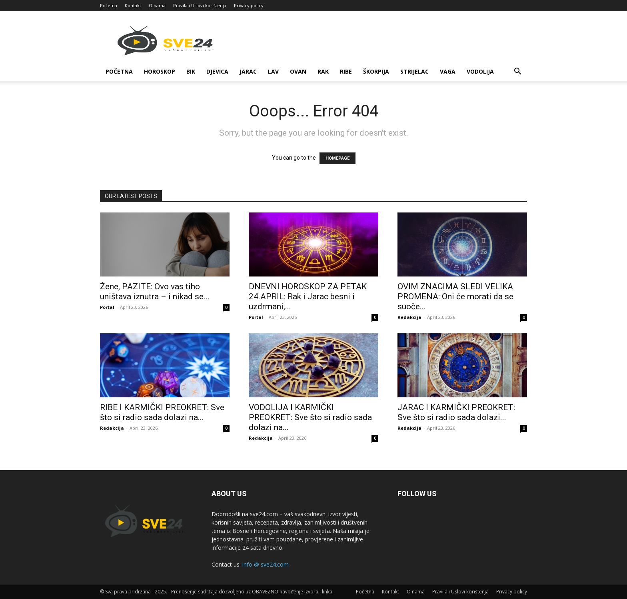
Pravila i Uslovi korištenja (199, 5)
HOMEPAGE (337, 158)
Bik (190, 71)
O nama (157, 5)
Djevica (217, 71)
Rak (323, 71)
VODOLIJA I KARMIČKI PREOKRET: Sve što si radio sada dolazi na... (310, 417)
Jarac (248, 71)
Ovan (298, 71)
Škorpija (376, 71)
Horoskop (159, 71)
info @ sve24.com (265, 564)
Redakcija (409, 317)
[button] (517, 72)
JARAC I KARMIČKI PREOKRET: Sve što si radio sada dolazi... (456, 412)
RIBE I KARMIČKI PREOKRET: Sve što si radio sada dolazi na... (162, 412)
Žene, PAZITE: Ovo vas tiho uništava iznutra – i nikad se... (155, 291)
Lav (273, 71)
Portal (107, 307)
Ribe (346, 71)
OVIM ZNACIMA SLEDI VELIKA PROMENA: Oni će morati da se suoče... (455, 296)
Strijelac (414, 71)
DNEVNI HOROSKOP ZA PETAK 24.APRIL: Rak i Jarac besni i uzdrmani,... (308, 296)
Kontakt (133, 5)
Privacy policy (249, 5)
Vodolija (480, 71)
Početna (108, 5)
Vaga (447, 71)
